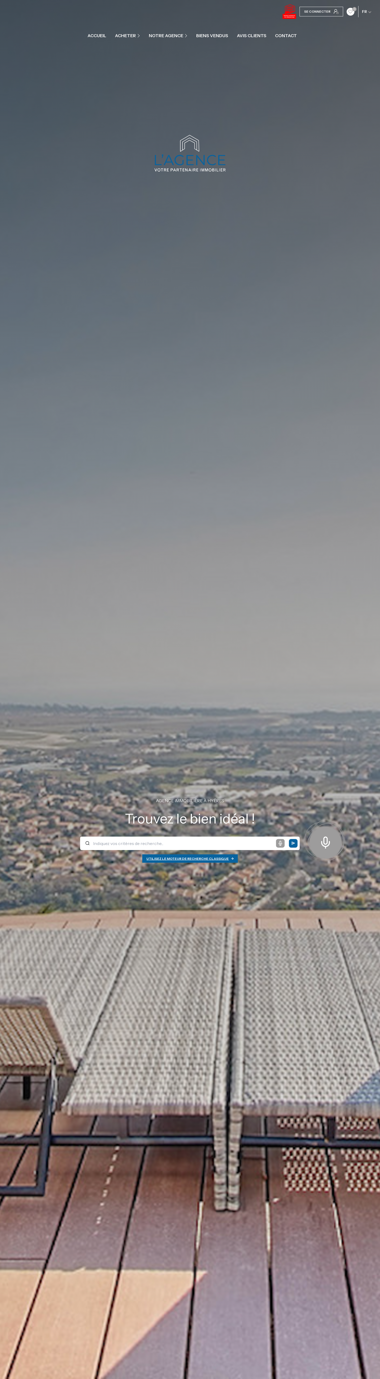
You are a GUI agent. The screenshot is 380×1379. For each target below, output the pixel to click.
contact (286, 35)
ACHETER (125, 35)
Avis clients (251, 35)
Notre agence (166, 35)
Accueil (96, 35)
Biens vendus (212, 35)
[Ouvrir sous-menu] (139, 35)
